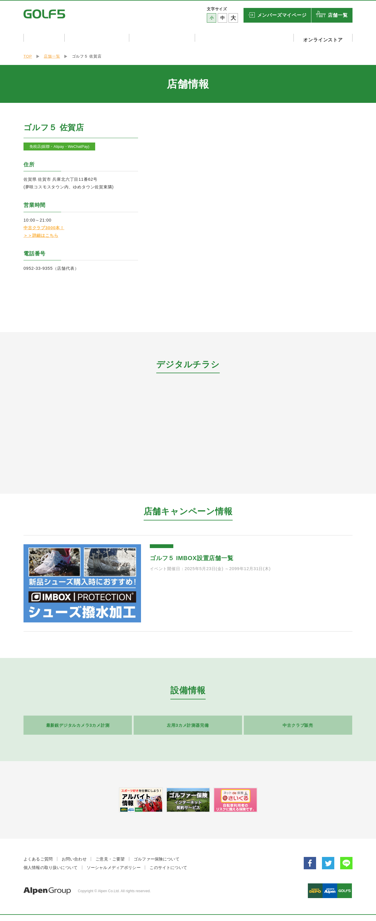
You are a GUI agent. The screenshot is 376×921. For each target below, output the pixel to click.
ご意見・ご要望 (110, 856)
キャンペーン (44, 37)
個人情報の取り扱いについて (51, 865)
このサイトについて (168, 865)
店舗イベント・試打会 (99, 37)
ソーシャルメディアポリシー (114, 865)
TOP (28, 54)
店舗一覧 (338, 15)
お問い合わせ (74, 856)
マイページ (282, 15)
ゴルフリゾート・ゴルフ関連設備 (248, 37)
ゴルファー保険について (156, 856)
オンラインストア (325, 37)
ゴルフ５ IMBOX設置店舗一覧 (192, 555)
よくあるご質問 (38, 856)
